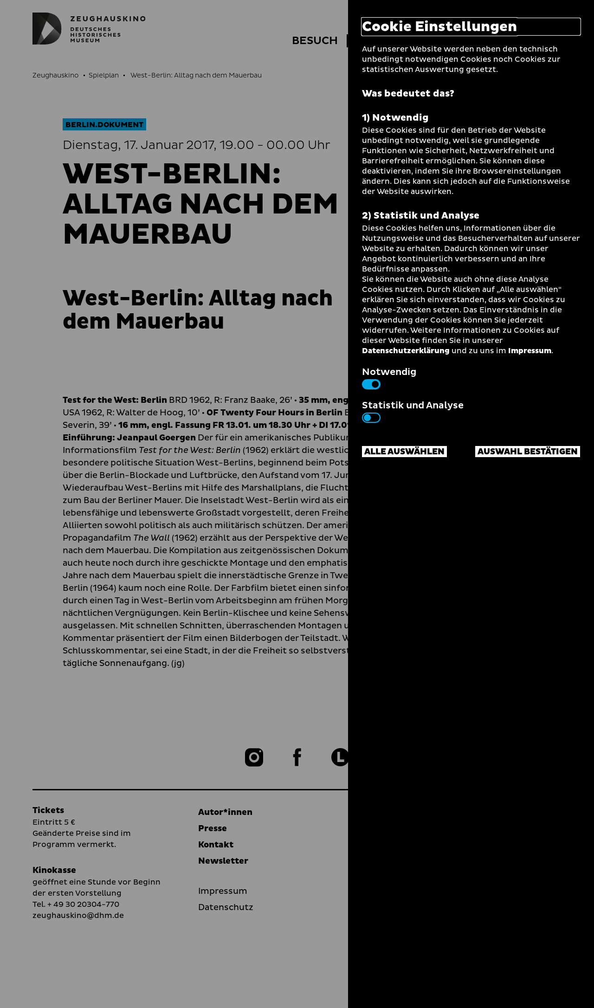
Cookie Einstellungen (439, 27)
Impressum (529, 350)
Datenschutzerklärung (406, 350)
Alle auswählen (404, 451)
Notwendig (389, 377)
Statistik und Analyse (413, 411)
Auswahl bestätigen (528, 451)
